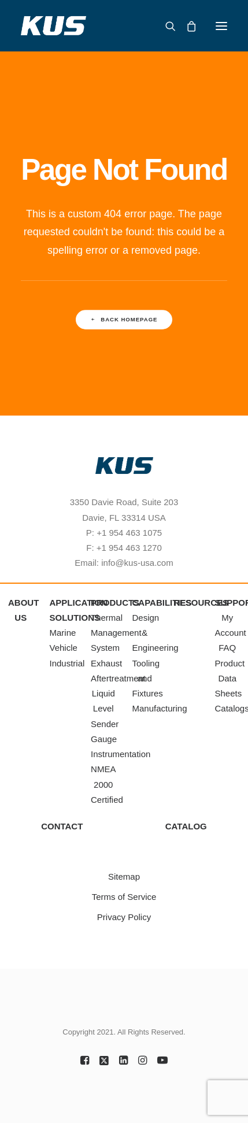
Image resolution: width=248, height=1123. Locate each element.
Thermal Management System (116, 633)
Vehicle (63, 648)
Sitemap (124, 876)
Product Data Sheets (230, 678)
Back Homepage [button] (124, 320)
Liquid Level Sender (105, 708)
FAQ (227, 648)
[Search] (165, 26)
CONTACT (62, 826)
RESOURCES (200, 602)
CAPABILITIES (162, 602)
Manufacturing (159, 708)
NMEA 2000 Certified (107, 784)
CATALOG (186, 826)
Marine (63, 633)
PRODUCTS (115, 602)
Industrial (67, 663)
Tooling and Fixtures (147, 678)
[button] (221, 25)
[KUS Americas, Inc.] (54, 26)
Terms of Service (124, 897)
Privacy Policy (124, 917)
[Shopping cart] (186, 26)
